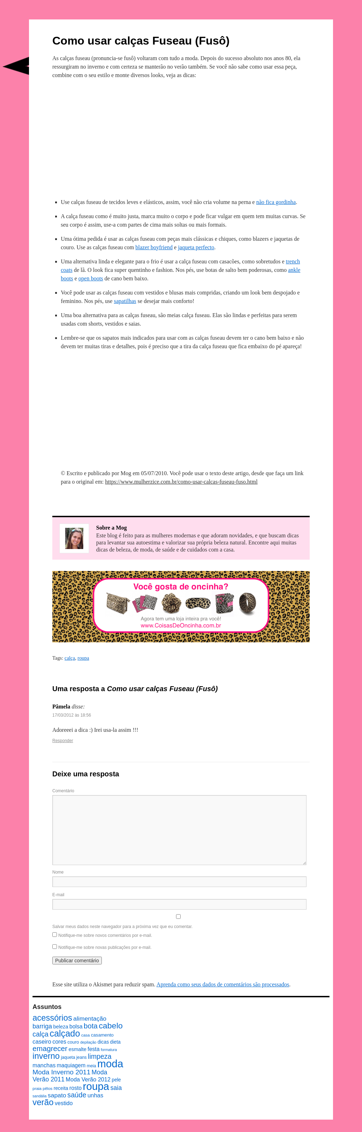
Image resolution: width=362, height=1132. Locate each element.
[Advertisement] (181, 137)
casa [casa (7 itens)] (85, 1035)
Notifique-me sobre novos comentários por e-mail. (105, 935)
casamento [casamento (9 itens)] (102, 1035)
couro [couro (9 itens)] (73, 1042)
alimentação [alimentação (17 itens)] (89, 1018)
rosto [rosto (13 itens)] (75, 1088)
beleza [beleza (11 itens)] (60, 1026)
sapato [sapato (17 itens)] (57, 1095)
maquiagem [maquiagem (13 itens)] (71, 1065)
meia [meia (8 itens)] (91, 1065)
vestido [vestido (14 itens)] (64, 1103)
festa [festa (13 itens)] (94, 1049)
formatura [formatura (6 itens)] (109, 1050)
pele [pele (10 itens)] (116, 1080)
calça (70, 658)
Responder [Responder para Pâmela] (62, 740)
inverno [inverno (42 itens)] (46, 1056)
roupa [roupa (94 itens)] (96, 1086)
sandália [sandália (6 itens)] (40, 1096)
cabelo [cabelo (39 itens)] (111, 1025)
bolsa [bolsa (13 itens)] (75, 1026)
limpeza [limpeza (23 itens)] (100, 1056)
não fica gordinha (276, 202)
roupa (83, 658)
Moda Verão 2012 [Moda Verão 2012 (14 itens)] (88, 1079)
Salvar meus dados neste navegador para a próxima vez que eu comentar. (122, 926)
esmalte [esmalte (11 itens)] (78, 1049)
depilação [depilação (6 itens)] (88, 1042)
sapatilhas (125, 301)
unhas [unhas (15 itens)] (95, 1095)
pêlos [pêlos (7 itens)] (47, 1088)
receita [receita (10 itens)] (61, 1088)
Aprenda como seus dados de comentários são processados (223, 984)
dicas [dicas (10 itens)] (103, 1042)
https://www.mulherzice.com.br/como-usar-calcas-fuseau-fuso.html (181, 482)
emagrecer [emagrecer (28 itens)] (50, 1048)
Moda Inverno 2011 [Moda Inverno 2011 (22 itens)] (61, 1072)
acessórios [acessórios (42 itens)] (52, 1017)
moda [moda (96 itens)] (110, 1063)
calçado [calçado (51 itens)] (64, 1033)
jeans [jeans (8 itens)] (81, 1057)
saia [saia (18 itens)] (116, 1087)
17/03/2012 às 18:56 (71, 715)
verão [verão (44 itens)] (43, 1102)
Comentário (63, 790)
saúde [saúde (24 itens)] (77, 1095)
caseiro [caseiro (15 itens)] (42, 1041)
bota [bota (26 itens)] (91, 1026)
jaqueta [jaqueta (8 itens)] (68, 1057)
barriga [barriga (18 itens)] (42, 1026)
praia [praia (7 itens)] (37, 1088)
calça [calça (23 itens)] (40, 1034)
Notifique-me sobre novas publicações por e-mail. (104, 947)
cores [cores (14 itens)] (59, 1041)
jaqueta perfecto (196, 247)
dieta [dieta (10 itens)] (115, 1042)
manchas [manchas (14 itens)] (44, 1065)
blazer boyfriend (154, 247)
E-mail (58, 894)
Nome (58, 872)
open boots (90, 278)
